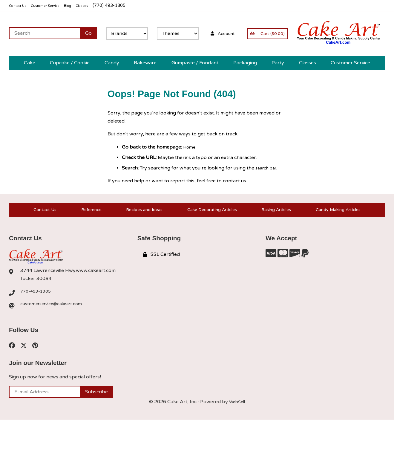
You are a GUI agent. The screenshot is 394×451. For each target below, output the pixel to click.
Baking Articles (275, 236)
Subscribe (96, 423)
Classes (99, 5)
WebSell (237, 433)
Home (190, 170)
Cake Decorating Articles (210, 236)
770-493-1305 (37, 321)
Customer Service (54, 5)
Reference (87, 236)
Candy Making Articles (338, 236)
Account (366, 33)
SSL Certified (161, 284)
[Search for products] (184, 33)
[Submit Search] (228, 33)
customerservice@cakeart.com (54, 334)
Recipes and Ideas (140, 236)
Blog (82, 5)
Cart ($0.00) (32, 63)
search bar (267, 192)
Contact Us (20, 5)
